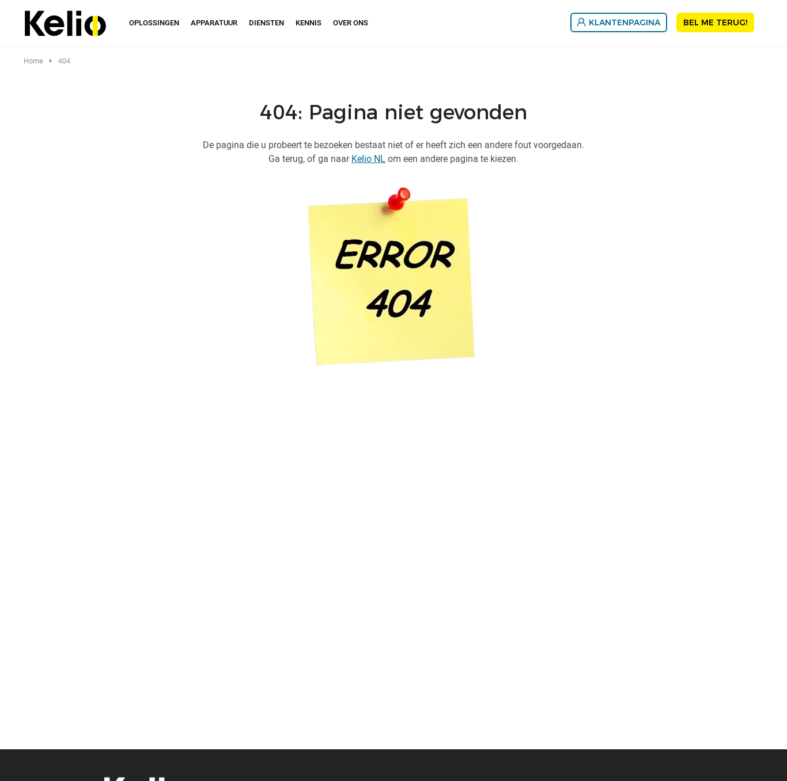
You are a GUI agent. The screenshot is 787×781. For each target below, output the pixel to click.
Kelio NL (368, 158)
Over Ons (350, 22)
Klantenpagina (624, 22)
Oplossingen (154, 22)
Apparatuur (214, 22)
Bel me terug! (715, 22)
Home (33, 60)
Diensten (266, 22)
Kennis (308, 22)
